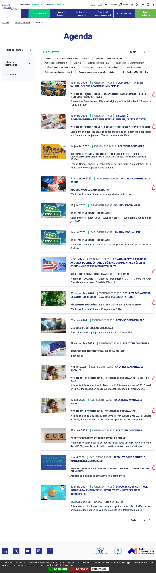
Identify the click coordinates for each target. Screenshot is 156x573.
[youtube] (142, 4)
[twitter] (137, 4)
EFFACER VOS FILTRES (135, 71)
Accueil (5, 22)
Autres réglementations (117, 297)
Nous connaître (39, 13)
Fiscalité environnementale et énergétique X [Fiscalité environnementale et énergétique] (100, 67)
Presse (123, 4)
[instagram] (148, 4)
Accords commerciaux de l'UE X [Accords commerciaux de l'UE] (109, 58)
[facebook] (153, 4)
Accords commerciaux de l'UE (100, 86)
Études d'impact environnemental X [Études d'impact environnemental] (60, 67)
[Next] (149, 52)
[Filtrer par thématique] (18, 63)
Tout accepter (58, 568)
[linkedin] (132, 4)
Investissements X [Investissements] (135, 67)
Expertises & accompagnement (103, 13)
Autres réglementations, (87, 490)
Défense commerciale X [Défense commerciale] (98, 63)
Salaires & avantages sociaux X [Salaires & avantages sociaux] (58, 72)
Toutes (13, 74)
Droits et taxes (136, 119)
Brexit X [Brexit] (77, 63)
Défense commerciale (130, 320)
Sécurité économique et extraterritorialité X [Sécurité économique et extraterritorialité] (97, 72)
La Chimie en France (60, 13)
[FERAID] (100, 4)
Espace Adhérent (146, 13)
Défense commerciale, (119, 262)
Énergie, (121, 119)
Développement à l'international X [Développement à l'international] (130, 63)
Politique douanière (131, 146)
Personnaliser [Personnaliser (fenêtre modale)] (99, 568)
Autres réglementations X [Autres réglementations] (56, 63)
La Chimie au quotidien (81, 13)
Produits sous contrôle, (130, 457)
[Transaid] (92, 4)
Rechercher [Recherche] (126, 13)
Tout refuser (80, 568)
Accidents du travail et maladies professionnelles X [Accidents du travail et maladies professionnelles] (67, 58)
